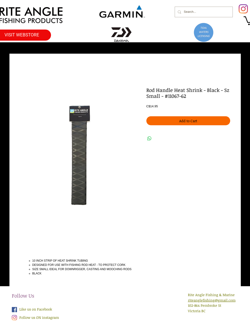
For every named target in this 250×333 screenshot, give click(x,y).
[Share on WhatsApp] (149, 138)
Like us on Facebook (35, 309)
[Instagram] (243, 8)
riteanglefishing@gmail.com (212, 300)
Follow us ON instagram (39, 317)
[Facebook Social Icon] (14, 309)
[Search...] (203, 12)
